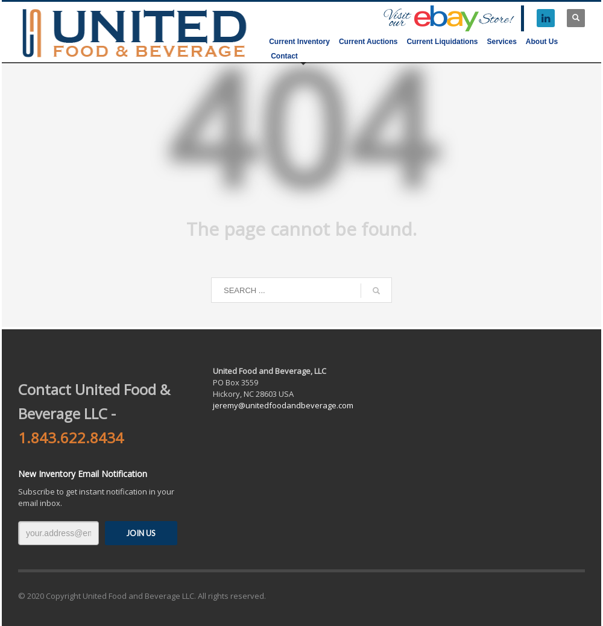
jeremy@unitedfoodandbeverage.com (283, 405)
